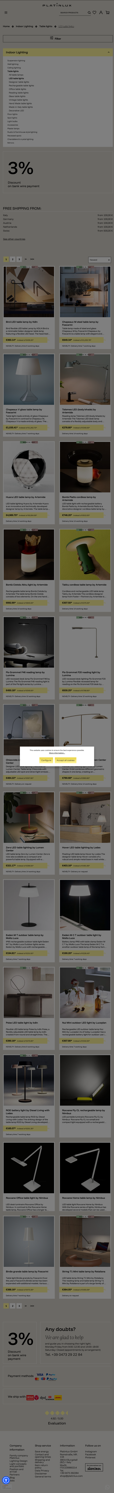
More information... (57, 753)
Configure (46, 760)
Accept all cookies (66, 760)
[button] (6, 1480)
